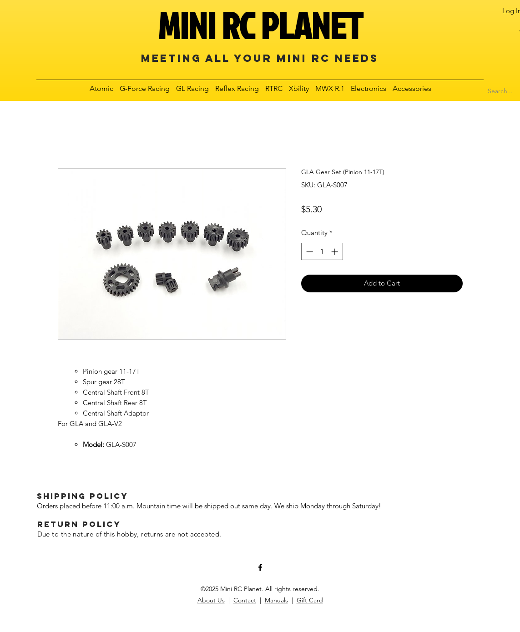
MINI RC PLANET (260, 25)
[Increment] (335, 251)
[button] (102, 88)
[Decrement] (309, 251)
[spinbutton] (321, 251)
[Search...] (500, 91)
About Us (211, 600)
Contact (244, 600)
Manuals (276, 600)
